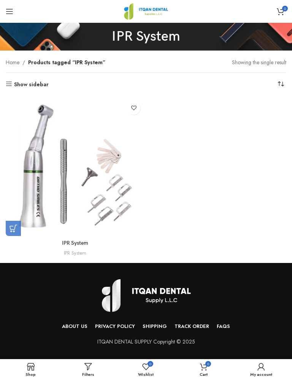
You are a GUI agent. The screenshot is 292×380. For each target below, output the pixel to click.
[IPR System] (75, 167)
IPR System (75, 243)
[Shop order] (280, 84)
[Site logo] (146, 10)
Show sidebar (31, 84)
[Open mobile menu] (9, 11)
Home (12, 62)
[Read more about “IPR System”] (13, 228)
